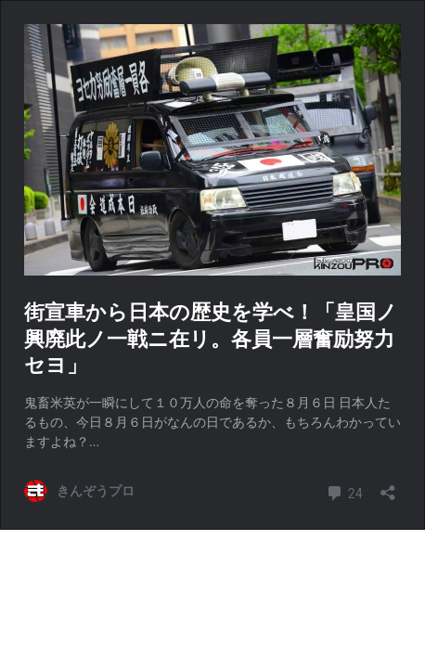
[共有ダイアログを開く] (388, 486)
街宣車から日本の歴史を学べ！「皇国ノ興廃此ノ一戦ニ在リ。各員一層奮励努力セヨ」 (210, 339)
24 (344, 491)
